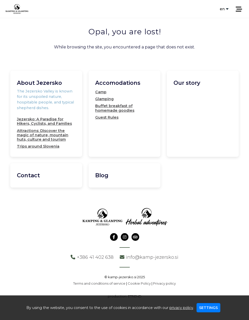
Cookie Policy (139, 283)
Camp (100, 92)
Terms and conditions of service (99, 283)
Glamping (104, 99)
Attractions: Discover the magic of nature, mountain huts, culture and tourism (42, 135)
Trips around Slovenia (38, 146)
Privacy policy (164, 283)
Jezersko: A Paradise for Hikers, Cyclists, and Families (44, 121)
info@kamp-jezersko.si (149, 257)
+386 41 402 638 (92, 257)
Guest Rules (106, 117)
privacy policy (181, 307)
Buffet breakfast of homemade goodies (114, 108)
